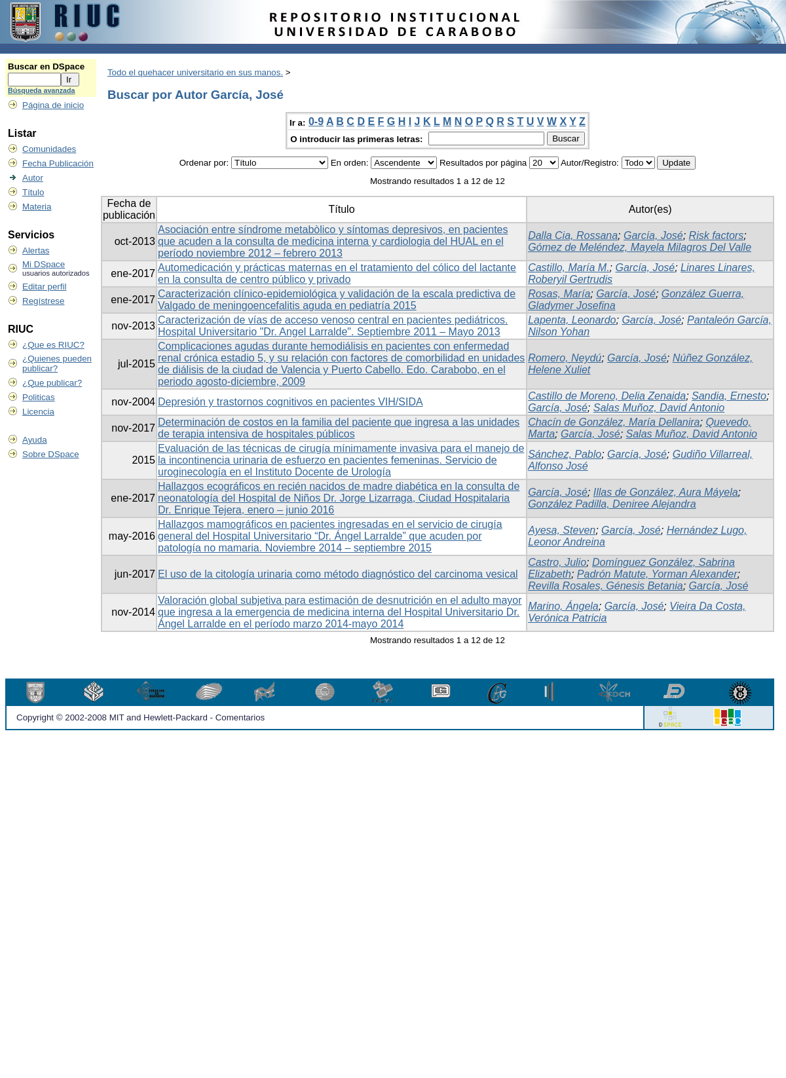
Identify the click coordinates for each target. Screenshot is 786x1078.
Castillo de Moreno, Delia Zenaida (607, 395)
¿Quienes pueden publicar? (57, 363)
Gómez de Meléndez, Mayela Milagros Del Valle (639, 247)
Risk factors (716, 235)
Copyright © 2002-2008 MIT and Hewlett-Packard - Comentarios (140, 717)
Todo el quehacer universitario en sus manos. (195, 72)
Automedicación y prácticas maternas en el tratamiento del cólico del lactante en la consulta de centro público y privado (337, 273)
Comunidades (49, 149)
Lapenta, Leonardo (572, 319)
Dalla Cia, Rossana (573, 235)
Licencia (38, 412)
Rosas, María (559, 293)
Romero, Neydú (564, 357)
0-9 (316, 121)
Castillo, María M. (568, 267)
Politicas (38, 397)
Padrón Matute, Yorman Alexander (657, 574)
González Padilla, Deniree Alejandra (612, 504)
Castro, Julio (557, 562)
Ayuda (34, 440)
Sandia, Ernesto (729, 395)
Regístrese (43, 301)
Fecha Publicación (58, 163)
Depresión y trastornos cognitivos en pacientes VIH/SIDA (290, 401)
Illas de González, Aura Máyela (665, 492)
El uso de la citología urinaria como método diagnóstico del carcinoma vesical (338, 574)
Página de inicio (53, 105)
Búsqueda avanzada (41, 90)
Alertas (35, 250)
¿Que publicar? (52, 383)
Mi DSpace (43, 264)
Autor (32, 178)
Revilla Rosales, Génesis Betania (605, 585)
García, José (653, 235)
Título (33, 192)
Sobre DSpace (50, 454)
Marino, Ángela (563, 606)
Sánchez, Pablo (564, 454)
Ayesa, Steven (561, 530)
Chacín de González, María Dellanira (614, 422)
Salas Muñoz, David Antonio (658, 407)
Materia (36, 207)
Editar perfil (44, 286)
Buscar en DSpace (46, 66)
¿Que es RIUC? (53, 345)
